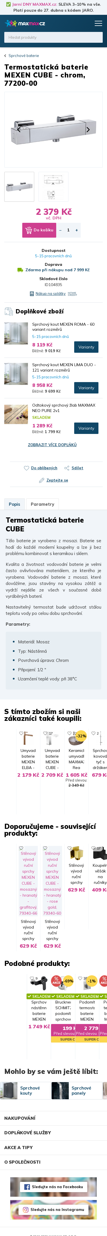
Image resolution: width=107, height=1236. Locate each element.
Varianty (86, 347)
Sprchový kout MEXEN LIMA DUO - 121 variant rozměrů (64, 367)
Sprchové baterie (24, 55)
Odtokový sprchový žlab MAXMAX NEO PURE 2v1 (63, 408)
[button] (19, 130)
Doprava (53, 264)
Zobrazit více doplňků (52, 444)
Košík (85, 23)
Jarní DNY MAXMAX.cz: (34, 4)
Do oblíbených (44, 468)
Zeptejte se (57, 480)
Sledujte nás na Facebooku (57, 1177)
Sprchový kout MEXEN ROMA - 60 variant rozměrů (63, 327)
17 (37, 854)
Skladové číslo (53, 278)
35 (37, 962)
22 (91, 733)
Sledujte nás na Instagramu (57, 1200)
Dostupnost (54, 250)
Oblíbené (74, 23)
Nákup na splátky (51, 293)
